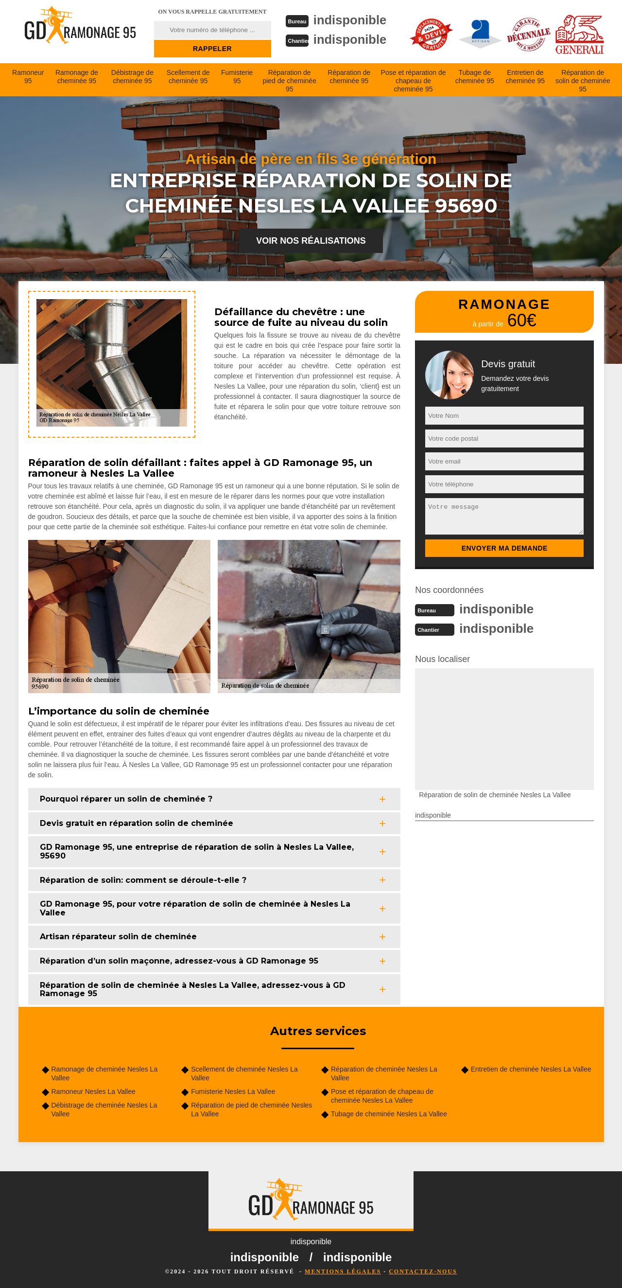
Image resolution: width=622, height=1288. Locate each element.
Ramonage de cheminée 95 (76, 77)
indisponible (350, 20)
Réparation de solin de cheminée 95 (582, 81)
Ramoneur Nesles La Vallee (94, 1091)
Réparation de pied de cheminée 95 (289, 81)
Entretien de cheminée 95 (525, 77)
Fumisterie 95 (237, 77)
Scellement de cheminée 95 (188, 77)
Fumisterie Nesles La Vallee (233, 1091)
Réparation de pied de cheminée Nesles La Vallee (251, 1109)
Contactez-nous (423, 1271)
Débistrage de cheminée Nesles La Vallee (104, 1109)
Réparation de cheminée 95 (349, 77)
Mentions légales (343, 1271)
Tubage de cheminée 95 (474, 77)
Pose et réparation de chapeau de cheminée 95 (413, 81)
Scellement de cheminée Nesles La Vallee (244, 1073)
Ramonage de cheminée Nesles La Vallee (105, 1073)
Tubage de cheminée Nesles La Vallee (389, 1114)
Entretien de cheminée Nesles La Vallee (531, 1069)
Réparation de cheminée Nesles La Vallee (384, 1073)
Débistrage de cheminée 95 (132, 77)
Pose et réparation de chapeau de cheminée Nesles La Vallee (382, 1096)
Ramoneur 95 (28, 77)
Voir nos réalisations (311, 241)
